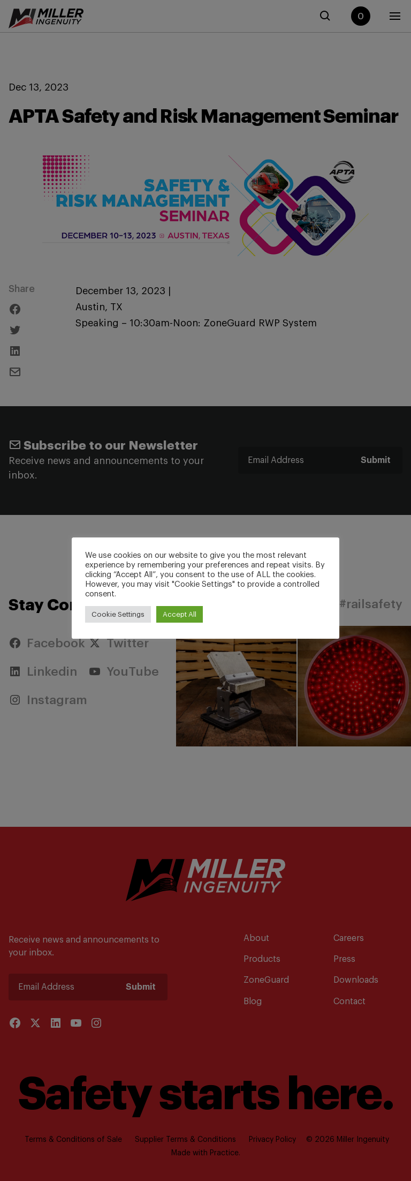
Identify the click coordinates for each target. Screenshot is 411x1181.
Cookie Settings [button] (118, 614)
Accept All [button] (179, 614)
